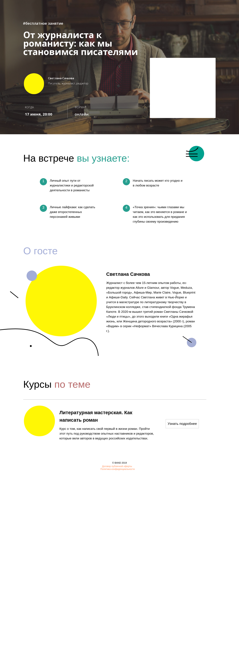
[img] (213, 466)
